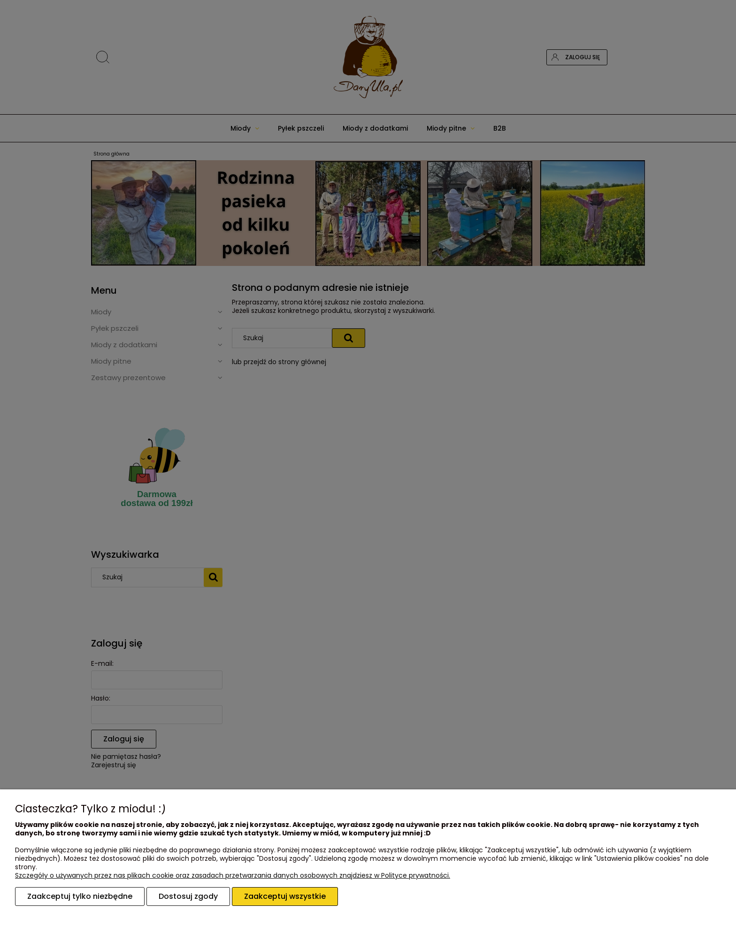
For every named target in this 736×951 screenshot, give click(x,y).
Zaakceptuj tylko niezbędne (79, 896)
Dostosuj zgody (188, 896)
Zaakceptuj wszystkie (285, 896)
